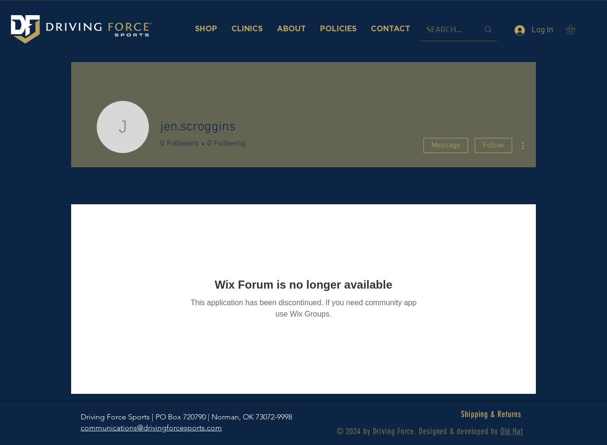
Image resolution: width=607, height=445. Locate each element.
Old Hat (511, 431)
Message (446, 145)
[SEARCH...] (445, 29)
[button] (576, 29)
